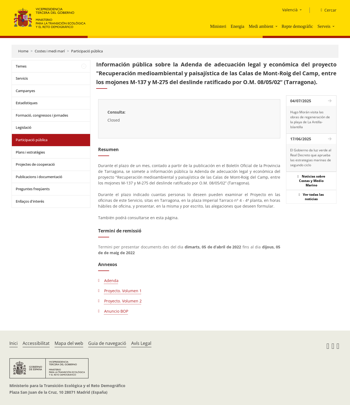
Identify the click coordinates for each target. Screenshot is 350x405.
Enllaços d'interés (30, 201)
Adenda (111, 280)
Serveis (323, 26)
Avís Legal (141, 343)
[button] (276, 26)
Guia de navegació (107, 343)
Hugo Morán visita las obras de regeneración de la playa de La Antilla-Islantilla (310, 119)
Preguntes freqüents (33, 188)
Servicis (22, 78)
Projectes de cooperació (35, 164)
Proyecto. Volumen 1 (123, 290)
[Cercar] (326, 10)
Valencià (290, 9)
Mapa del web (69, 343)
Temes (21, 66)
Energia (237, 26)
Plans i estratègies (30, 152)
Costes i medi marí (50, 51)
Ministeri (218, 26)
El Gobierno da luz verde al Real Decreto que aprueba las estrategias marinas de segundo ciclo (310, 157)
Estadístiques (26, 102)
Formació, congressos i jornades (42, 115)
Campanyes (25, 90)
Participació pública (87, 51)
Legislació (23, 127)
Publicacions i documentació (39, 176)
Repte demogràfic (297, 26)
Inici (13, 343)
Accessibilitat (36, 343)
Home (23, 51)
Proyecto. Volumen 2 (123, 301)
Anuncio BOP (116, 311)
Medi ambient (261, 26)
